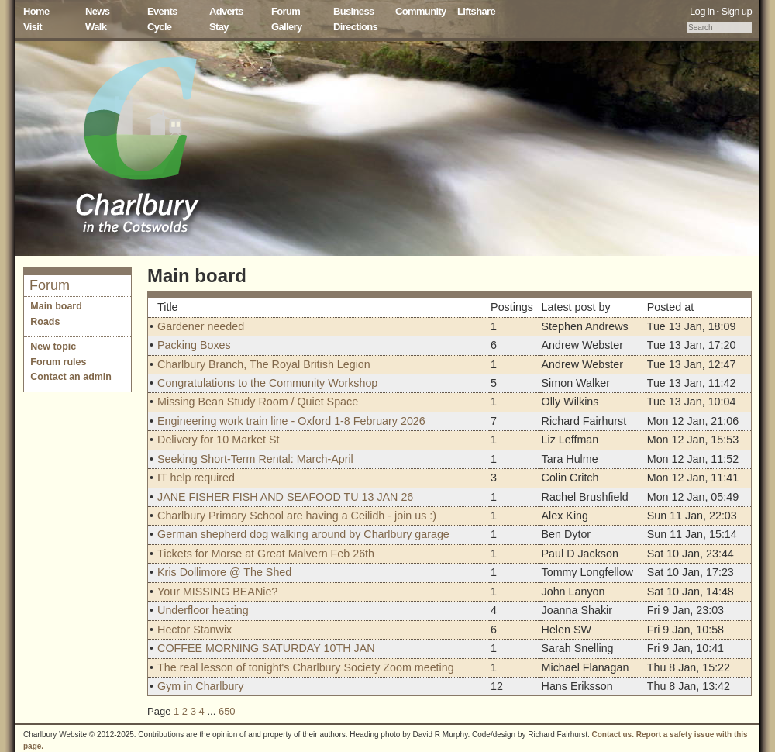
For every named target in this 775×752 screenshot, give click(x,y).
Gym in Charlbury (200, 686)
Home (36, 11)
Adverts (226, 11)
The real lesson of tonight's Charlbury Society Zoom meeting (305, 667)
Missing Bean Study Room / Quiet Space (257, 401)
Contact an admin (71, 376)
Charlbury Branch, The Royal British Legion (263, 364)
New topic (53, 346)
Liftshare (476, 11)
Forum (285, 11)
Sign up (736, 11)
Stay (219, 27)
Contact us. (613, 734)
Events (162, 11)
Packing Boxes (194, 345)
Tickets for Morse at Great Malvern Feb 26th (265, 553)
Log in (702, 11)
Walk (95, 27)
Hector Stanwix (194, 629)
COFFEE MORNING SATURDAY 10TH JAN (265, 648)
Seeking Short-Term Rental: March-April (255, 459)
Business (353, 11)
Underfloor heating (203, 610)
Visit (32, 27)
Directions (355, 27)
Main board (56, 306)
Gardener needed (200, 326)
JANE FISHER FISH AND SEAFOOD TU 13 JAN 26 (285, 497)
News (97, 11)
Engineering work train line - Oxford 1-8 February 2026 (291, 421)
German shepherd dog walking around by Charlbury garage (303, 534)
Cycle (159, 27)
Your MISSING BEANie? (217, 591)
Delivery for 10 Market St (218, 439)
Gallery (286, 27)
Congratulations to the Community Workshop (267, 383)
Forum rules (58, 362)
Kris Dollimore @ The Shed (224, 572)
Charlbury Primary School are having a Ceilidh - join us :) (296, 515)
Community (420, 11)
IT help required (196, 477)
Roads (45, 321)
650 (227, 711)
